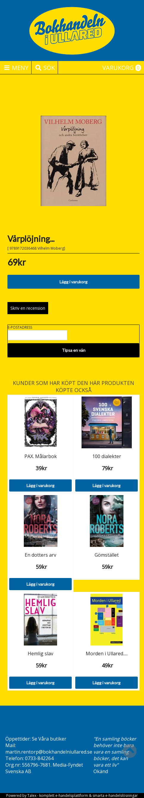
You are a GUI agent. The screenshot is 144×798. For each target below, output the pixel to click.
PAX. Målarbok (40, 456)
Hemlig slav (40, 653)
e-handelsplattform (71, 795)
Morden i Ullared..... (107, 653)
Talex (31, 795)
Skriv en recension (27, 308)
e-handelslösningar (121, 795)
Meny (15, 68)
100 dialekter (106, 456)
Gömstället (107, 555)
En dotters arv (40, 555)
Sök (45, 68)
